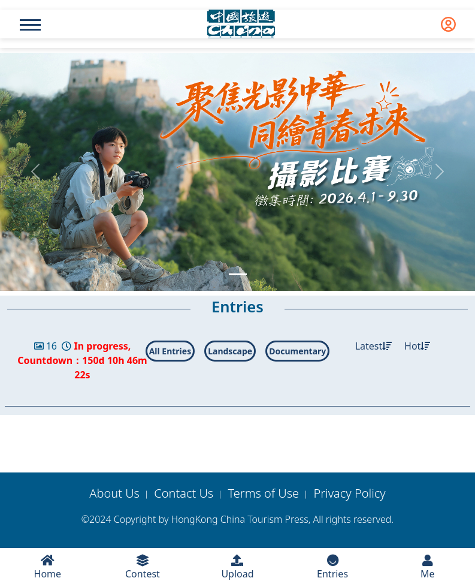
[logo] (241, 24)
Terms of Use (263, 493)
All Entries (170, 351)
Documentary (297, 351)
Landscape (230, 351)
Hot (417, 346)
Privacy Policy (349, 493)
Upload (237, 567)
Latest (373, 346)
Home (47, 567)
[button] (35, 172)
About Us (114, 493)
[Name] (30, 25)
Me (427, 567)
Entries (332, 567)
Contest (142, 567)
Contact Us (183, 493)
